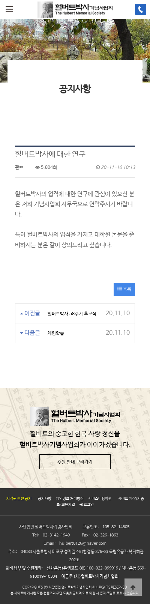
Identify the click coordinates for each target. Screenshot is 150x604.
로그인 (87, 504)
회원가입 (66, 504)
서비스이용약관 (100, 498)
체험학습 (56, 333)
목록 (124, 289)
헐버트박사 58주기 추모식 (72, 314)
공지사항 (44, 498)
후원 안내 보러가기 (75, 462)
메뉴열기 (9, 9)
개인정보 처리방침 (70, 498)
